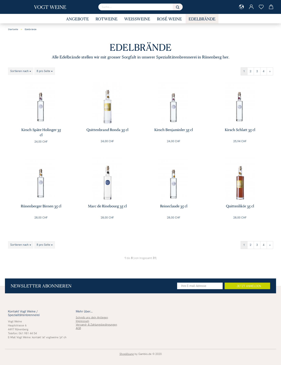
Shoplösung (127, 354)
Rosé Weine (169, 18)
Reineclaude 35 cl (173, 206)
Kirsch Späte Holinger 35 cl (41, 130)
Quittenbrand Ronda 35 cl (107, 129)
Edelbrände (202, 18)
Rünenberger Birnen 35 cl (41, 206)
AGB (78, 328)
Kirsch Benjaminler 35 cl (173, 129)
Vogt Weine (50, 7)
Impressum (82, 321)
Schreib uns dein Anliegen (92, 317)
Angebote (77, 18)
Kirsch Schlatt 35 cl (240, 129)
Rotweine (107, 18)
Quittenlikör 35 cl (240, 206)
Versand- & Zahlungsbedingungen (96, 324)
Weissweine (137, 18)
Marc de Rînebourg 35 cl (107, 206)
